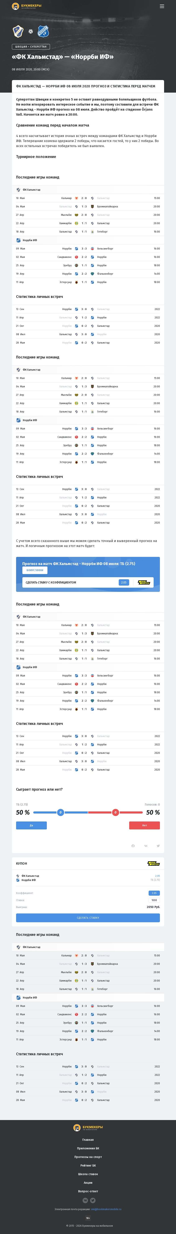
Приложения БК (88, 1148)
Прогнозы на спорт (88, 1157)
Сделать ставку (88, 917)
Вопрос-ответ (88, 1191)
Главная (88, 1140)
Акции (88, 1183)
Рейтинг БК (88, 1165)
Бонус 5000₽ (35, 570)
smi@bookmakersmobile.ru (106, 1209)
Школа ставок (88, 1174)
